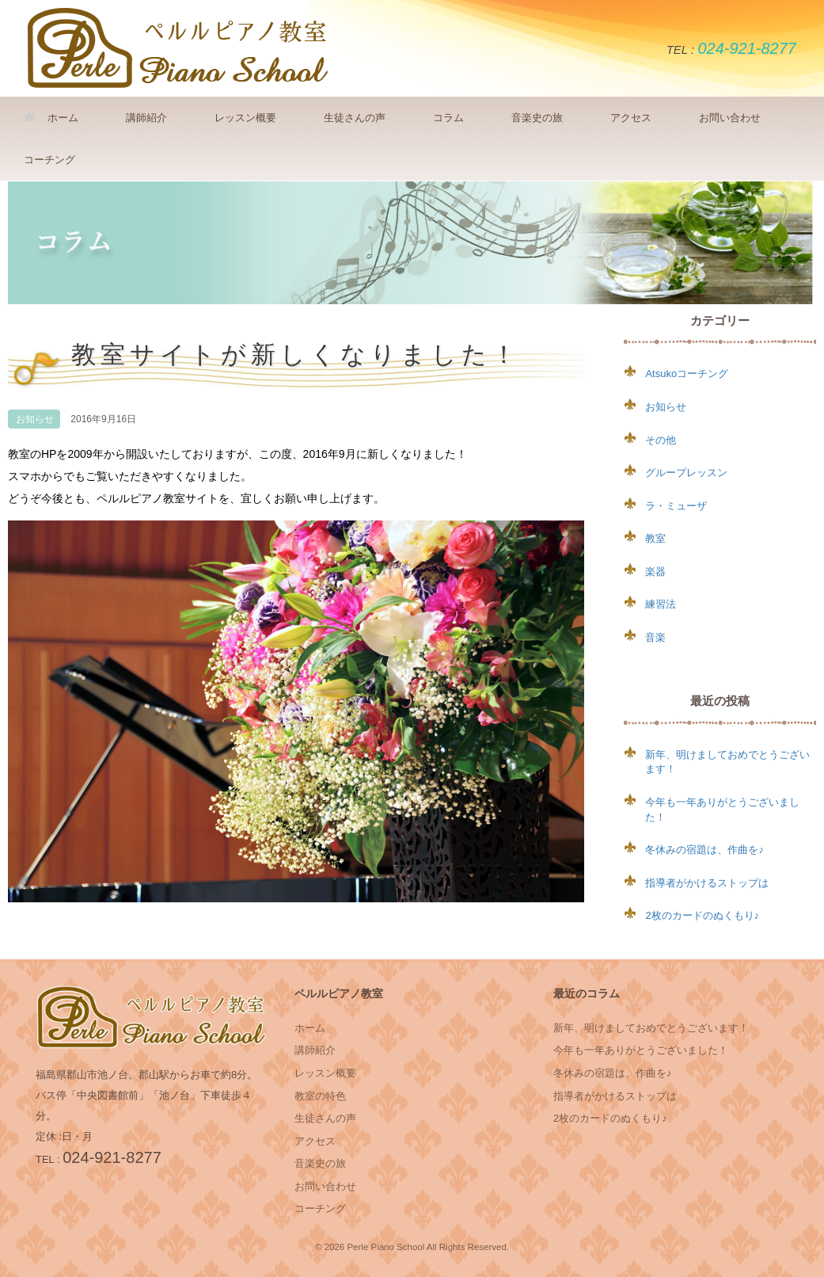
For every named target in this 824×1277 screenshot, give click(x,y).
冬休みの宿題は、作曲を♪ (704, 850)
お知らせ (35, 419)
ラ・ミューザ (676, 506)
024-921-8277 (746, 48)
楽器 (655, 572)
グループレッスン (686, 472)
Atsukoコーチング (686, 373)
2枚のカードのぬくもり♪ (702, 915)
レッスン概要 (245, 118)
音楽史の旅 (537, 118)
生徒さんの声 (354, 118)
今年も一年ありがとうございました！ (640, 1050)
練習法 (660, 604)
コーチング (49, 160)
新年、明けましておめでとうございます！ (651, 1028)
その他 (660, 440)
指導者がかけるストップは (707, 883)
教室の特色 (320, 1096)
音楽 (655, 637)
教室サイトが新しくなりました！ (296, 354)
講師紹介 (146, 118)
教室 (655, 538)
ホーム (51, 118)
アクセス (630, 118)
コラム (448, 118)
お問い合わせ (730, 118)
